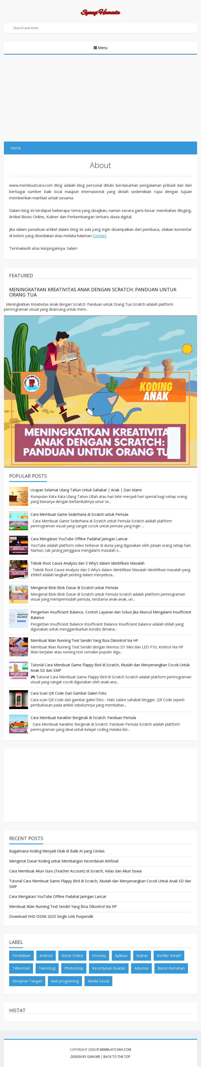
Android (46, 955)
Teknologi (47, 968)
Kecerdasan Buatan (108, 968)
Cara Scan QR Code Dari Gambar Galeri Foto (69, 693)
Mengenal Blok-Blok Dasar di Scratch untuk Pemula (74, 587)
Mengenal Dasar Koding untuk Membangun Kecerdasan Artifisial (63, 860)
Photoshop (73, 968)
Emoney (99, 955)
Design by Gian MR (85, 1056)
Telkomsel (21, 968)
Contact (100, 235)
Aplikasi (121, 955)
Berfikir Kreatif (169, 955)
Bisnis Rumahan (171, 968)
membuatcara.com (115, 1049)
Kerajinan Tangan (27, 980)
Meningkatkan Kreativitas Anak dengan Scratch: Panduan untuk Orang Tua (92, 292)
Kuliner (142, 955)
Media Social (98, 980)
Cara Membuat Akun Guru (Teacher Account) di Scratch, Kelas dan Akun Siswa (75, 870)
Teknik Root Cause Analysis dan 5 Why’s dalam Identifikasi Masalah (87, 563)
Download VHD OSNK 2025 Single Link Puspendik (51, 916)
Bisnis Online (72, 955)
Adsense (141, 968)
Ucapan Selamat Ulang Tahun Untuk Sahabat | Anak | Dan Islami (86, 489)
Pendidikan (21, 955)
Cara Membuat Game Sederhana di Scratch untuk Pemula (79, 514)
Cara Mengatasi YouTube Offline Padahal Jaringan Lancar (79, 538)
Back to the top (116, 1056)
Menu (102, 47)
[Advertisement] (100, 94)
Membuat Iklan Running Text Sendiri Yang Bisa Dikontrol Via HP (84, 640)
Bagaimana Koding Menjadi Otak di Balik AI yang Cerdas (57, 851)
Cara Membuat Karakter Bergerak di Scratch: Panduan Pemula (83, 717)
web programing (65, 980)
